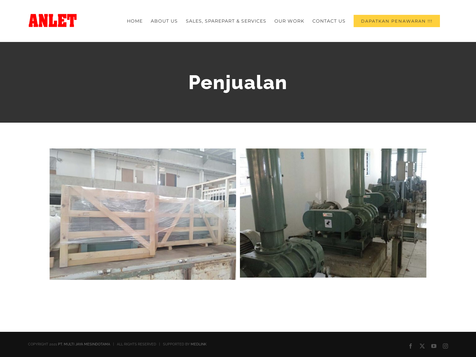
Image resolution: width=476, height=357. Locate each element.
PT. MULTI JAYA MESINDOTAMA (84, 344)
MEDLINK (198, 344)
